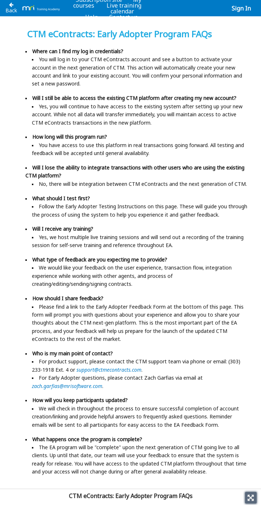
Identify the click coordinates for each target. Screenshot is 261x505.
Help (91, 17)
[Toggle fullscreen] (251, 498)
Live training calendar (124, 8)
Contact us (123, 17)
